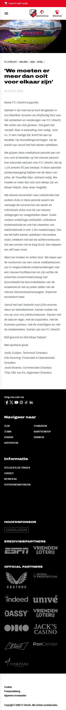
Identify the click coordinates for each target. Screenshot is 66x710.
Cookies (8, 687)
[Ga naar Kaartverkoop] (42, 13)
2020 (32, 61)
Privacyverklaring (12, 691)
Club (7, 425)
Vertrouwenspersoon (17, 484)
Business (39, 437)
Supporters (11, 442)
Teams (7, 431)
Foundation (40, 425)
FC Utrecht (10, 61)
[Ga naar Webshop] (57, 13)
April (40, 61)
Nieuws (24, 61)
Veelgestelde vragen (17, 467)
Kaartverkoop (42, 431)
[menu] (6, 13)
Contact (9, 473)
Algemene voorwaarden (15, 695)
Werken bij (10, 479)
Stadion (8, 437)
